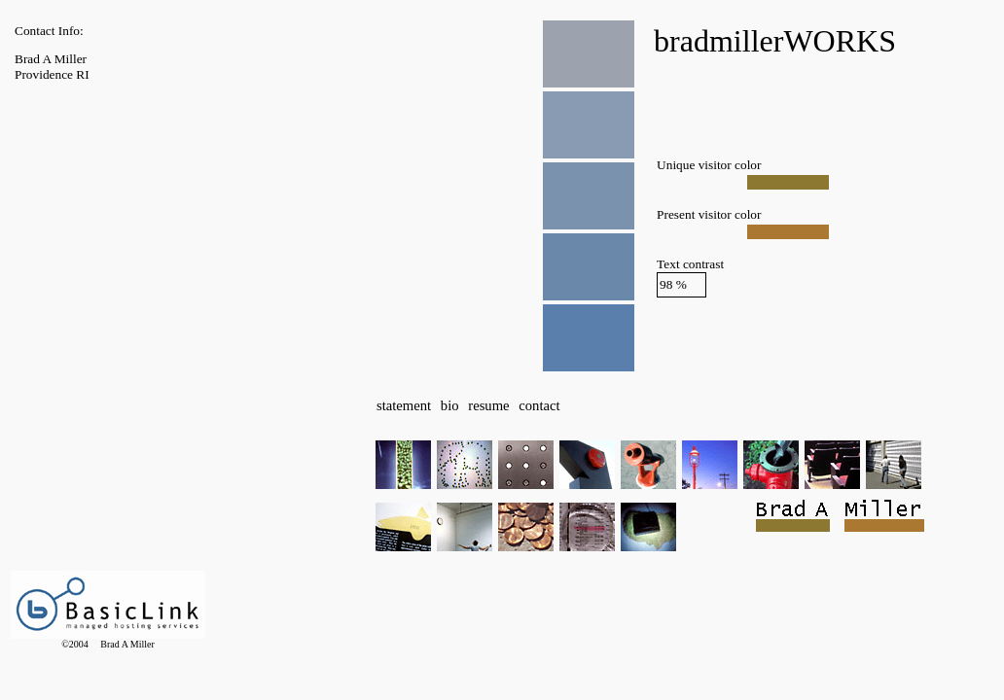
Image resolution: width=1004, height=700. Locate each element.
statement (403, 405)
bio (450, 405)
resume (488, 405)
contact (539, 405)
